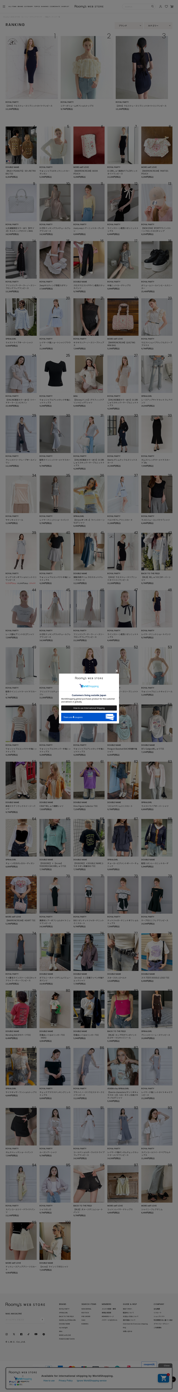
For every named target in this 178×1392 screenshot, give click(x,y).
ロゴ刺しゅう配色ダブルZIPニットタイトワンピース (122, 172)
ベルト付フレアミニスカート (120, 519)
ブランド (123, 25)
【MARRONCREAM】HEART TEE (20, 920)
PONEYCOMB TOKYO (67, 1339)
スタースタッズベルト (117, 977)
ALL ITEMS (12, 6)
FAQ (124, 1327)
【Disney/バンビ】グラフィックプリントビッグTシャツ (88, 401)
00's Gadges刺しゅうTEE (152, 748)
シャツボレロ (45, 1209)
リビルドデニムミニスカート (120, 806)
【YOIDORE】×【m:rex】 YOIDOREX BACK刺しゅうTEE (52, 864)
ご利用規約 (157, 1327)
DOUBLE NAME (12, 167)
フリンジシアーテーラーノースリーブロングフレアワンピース (21, 287)
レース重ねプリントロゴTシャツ (20, 634)
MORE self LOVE (81, 167)
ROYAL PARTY (12, 102)
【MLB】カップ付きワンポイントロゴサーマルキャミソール (122, 1036)
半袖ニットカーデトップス (119, 285)
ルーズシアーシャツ (48, 1152)
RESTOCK (85, 1312)
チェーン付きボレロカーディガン (20, 863)
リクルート (157, 1312)
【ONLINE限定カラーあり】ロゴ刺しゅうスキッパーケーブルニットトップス (122, 402)
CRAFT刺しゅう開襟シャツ (51, 806)
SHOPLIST (65, 6)
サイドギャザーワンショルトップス (21, 1092)
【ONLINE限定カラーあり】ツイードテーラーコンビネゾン (21, 401)
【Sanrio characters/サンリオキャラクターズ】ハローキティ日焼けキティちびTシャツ (122, 1095)
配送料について (128, 1312)
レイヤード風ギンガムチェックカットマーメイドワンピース (123, 1153)
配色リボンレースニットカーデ (154, 863)
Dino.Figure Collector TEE (85, 806)
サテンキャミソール (14, 519)
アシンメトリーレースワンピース (155, 1034)
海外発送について (129, 1320)
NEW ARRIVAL (86, 1309)
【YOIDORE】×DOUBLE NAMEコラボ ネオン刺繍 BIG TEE (88, 864)
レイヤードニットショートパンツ (54, 519)
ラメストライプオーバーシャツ (19, 342)
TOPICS (37, 6)
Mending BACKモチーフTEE (18, 1034)
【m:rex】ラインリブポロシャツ (53, 1266)
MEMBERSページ (108, 1316)
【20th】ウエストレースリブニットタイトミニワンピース (141, 105)
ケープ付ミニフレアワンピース (154, 920)
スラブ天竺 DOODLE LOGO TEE (155, 977)
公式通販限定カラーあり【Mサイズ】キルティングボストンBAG (20, 229)
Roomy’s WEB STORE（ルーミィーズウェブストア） (23, 17)
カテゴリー (153, 25)
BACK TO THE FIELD (150, 573)
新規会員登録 (106, 1312)
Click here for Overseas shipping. (135, 1324)
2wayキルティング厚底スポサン (53, 285)
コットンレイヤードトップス (120, 1209)
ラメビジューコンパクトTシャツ (155, 519)
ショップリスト (159, 1316)
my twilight (63, 1327)
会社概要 (157, 1309)
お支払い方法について (131, 1316)
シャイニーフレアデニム (152, 1209)
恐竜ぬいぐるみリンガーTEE (86, 1034)
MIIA (75, 396)
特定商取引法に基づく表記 (163, 1320)
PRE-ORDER (85, 1316)
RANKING (45, 6)
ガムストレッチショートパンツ (19, 1152)
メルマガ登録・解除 (109, 1309)
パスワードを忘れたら (109, 1320)
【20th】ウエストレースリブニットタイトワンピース (29, 105)
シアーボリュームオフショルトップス (77, 105)
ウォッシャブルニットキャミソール (156, 691)
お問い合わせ (127, 1331)
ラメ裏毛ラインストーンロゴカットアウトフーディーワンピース (21, 979)
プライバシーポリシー (161, 1324)
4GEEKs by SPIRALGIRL (118, 1088)
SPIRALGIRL (11, 338)
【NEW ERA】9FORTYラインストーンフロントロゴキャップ (156, 229)
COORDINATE (55, 6)
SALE (83, 1320)
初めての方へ (127, 1309)
